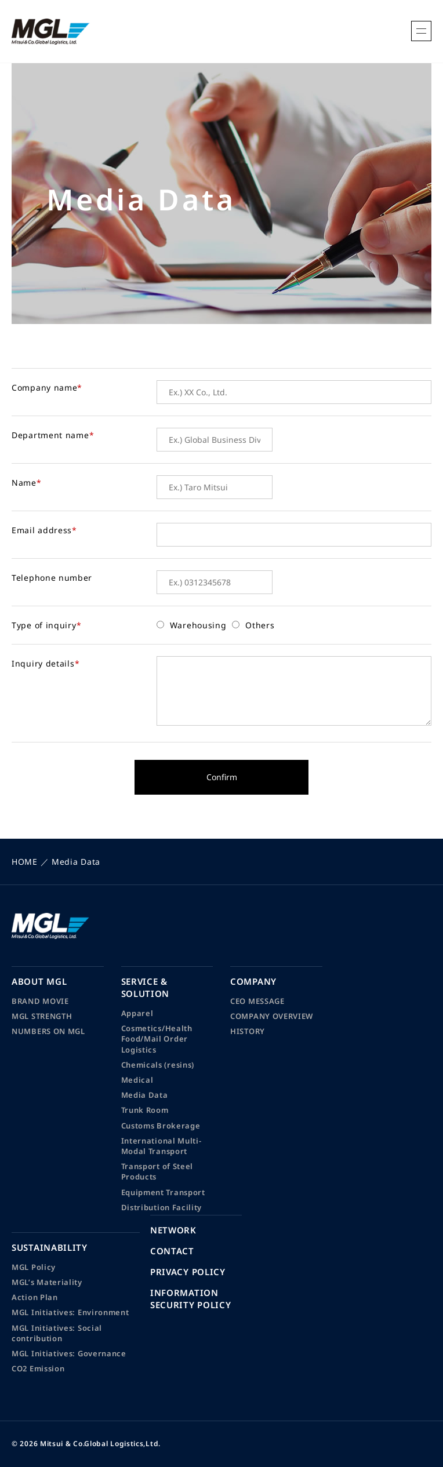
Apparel (137, 1013)
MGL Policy (34, 1267)
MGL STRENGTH (42, 1016)
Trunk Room (145, 1110)
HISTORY (247, 1031)
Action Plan (35, 1297)
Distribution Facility (161, 1207)
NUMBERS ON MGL (48, 1031)
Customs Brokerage (161, 1125)
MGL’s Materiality (47, 1282)
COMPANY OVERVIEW (271, 1016)
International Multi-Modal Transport (161, 1145)
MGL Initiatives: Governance (69, 1353)
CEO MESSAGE (257, 1001)
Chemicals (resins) (158, 1065)
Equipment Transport (163, 1192)
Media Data (144, 1095)
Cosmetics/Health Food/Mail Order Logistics (157, 1038)
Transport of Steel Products (157, 1171)
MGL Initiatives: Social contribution (57, 1333)
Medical (137, 1080)
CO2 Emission (38, 1368)
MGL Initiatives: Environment (70, 1312)
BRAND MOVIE (40, 1001)
